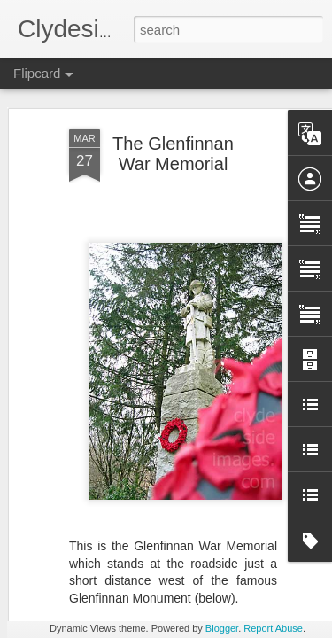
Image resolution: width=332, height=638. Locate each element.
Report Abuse (273, 628)
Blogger (221, 628)
